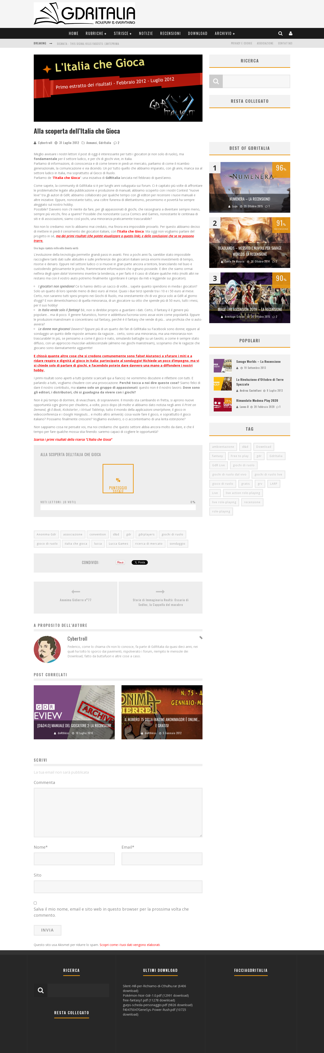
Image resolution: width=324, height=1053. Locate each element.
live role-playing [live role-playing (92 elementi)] (224, 502)
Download (198, 33)
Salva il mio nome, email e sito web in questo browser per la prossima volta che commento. (111, 912)
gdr (128, 534)
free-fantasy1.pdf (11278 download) (149, 1000)
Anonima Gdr (46, 534)
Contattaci (285, 43)
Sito (37, 875)
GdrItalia (105, 142)
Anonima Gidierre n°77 (76, 599)
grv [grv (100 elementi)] (260, 484)
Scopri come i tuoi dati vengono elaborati (130, 945)
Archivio (223, 33)
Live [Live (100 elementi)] (215, 493)
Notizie (146, 33)
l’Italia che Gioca (66, 178)
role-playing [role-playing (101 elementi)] (221, 512)
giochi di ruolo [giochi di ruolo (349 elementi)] (244, 465)
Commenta (44, 782)
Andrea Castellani (251, 390)
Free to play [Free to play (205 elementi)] (240, 456)
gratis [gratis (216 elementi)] (245, 484)
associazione (73, 534)
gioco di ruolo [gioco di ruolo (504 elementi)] (222, 484)
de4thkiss (64, 733)
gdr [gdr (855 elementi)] (259, 456)
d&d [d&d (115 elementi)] (245, 447)
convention (98, 534)
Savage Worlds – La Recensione (258, 361)
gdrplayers (146, 534)
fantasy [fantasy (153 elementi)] (217, 456)
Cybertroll (45, 142)
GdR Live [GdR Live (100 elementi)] (218, 465)
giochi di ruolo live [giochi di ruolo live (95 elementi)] (268, 475)
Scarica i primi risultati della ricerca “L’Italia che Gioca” (73, 439)
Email (128, 847)
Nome (41, 847)
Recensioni (170, 33)
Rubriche (94, 33)
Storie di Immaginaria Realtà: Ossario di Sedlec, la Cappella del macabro (161, 602)
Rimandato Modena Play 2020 (257, 400)
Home (74, 33)
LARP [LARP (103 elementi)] (273, 484)
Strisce (121, 33)
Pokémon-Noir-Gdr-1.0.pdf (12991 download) (156, 995)
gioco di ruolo (47, 544)
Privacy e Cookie (241, 43)
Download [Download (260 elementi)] (263, 447)
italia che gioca (76, 544)
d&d (116, 534)
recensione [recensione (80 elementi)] (252, 502)
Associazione (265, 43)
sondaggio (177, 544)
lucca (98, 544)
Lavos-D (244, 407)
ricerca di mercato (149, 544)
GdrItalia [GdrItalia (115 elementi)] (276, 456)
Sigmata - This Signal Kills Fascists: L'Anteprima (88, 44)
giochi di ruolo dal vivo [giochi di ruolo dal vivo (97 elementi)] (229, 475)
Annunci (91, 142)
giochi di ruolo (172, 534)
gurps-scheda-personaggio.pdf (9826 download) (158, 1005)
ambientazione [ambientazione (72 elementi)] (223, 447)
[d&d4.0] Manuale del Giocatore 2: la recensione (74, 725)
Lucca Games (118, 544)
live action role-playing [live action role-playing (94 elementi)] (243, 493)
